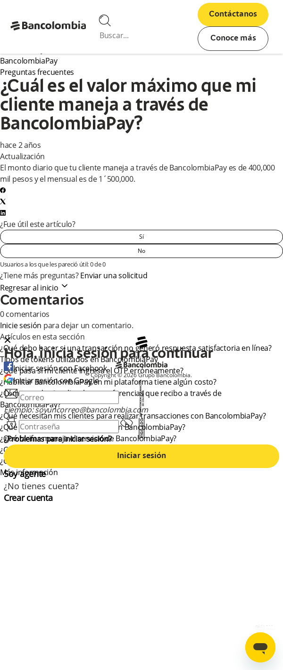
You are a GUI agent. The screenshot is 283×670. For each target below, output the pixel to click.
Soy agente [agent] (25, 473)
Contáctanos (233, 14)
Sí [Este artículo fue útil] (141, 237)
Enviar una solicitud (113, 275)
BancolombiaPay (29, 61)
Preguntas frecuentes (37, 72)
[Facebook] (3, 190)
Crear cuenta (28, 497)
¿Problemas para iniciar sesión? (58, 439)
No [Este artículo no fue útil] (141, 251)
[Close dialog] (7, 341)
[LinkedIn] (3, 213)
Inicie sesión (21, 325)
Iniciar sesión (141, 456)
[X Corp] (3, 201)
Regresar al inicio (34, 288)
